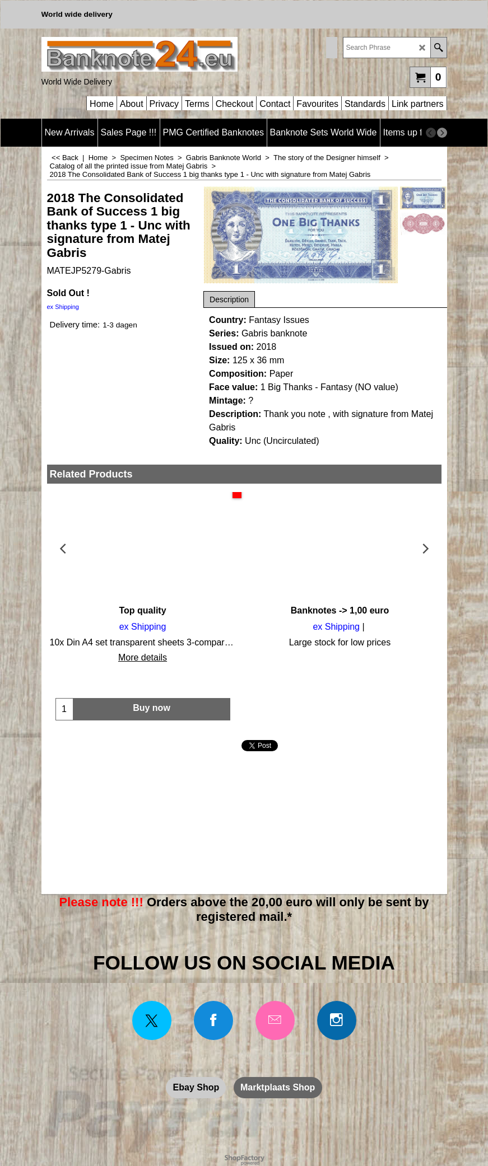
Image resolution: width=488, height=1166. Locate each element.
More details (142, 657)
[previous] (431, 133)
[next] (442, 133)
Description (229, 299)
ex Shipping (63, 306)
